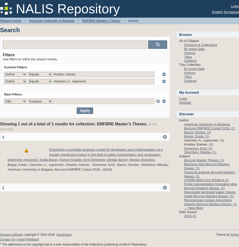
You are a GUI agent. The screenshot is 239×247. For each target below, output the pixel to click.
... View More (193, 208)
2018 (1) (190, 216)
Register (185, 103)
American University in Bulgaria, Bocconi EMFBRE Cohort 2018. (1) (209, 126)
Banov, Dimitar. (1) (197, 132)
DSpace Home (10, 21)
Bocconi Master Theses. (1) (204, 160)
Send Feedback (28, 239)
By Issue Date (194, 49)
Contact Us (7, 239)
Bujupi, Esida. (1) (196, 136)
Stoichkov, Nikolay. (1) (200, 152)
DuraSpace (63, 234)
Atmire (234, 234)
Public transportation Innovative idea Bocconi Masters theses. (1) (210, 186)
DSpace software (11, 234)
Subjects (190, 61)
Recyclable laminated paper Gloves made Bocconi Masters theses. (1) (210, 194)
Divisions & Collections (200, 45)
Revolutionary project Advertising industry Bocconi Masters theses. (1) (210, 202)
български (231, 12)
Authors (189, 53)
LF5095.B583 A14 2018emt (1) (206, 180)
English (217, 12)
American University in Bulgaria (51, 21)
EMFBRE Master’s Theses (101, 21)
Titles (188, 57)
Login (235, 6)
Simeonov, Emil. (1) (198, 148)
